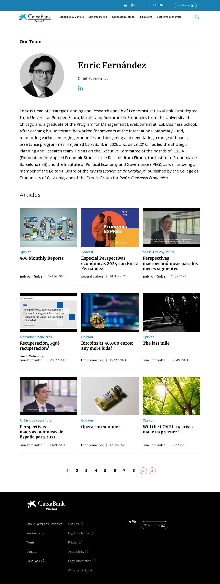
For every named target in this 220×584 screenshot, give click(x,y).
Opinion (25, 252)
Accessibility (81, 551)
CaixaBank (38, 561)
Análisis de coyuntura (159, 252)
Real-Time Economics (171, 16)
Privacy (77, 542)
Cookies (78, 524)
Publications (145, 16)
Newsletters (183, 5)
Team (30, 542)
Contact (32, 552)
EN (161, 5)
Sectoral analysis (97, 16)
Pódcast (87, 252)
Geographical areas (123, 16)
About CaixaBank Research (44, 524)
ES (148, 5)
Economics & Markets (72, 16)
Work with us (35, 533)
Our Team (30, 41)
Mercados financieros (36, 337)
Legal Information (84, 561)
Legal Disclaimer (83, 533)
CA (154, 5)
